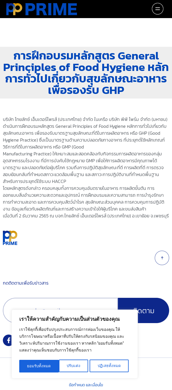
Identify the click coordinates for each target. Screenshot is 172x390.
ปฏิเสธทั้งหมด (70, 366)
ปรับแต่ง (33, 366)
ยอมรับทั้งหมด (110, 366)
